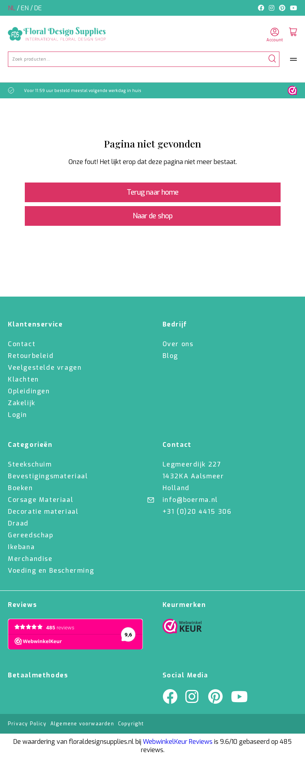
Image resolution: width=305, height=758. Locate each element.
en (25, 8)
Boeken (20, 488)
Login (17, 415)
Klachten (23, 379)
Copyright (131, 724)
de (38, 8)
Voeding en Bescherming (51, 570)
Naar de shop (152, 216)
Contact (21, 344)
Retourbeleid (31, 356)
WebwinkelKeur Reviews (178, 742)
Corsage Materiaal (40, 500)
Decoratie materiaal (43, 511)
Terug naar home (153, 192)
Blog (170, 356)
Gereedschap (31, 535)
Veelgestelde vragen (44, 367)
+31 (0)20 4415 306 (197, 511)
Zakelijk (21, 403)
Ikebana (21, 547)
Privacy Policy (27, 724)
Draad (18, 523)
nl (12, 8)
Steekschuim (30, 464)
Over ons (178, 344)
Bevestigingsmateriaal (48, 476)
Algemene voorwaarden (82, 724)
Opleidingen (29, 391)
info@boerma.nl (190, 500)
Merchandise (30, 559)
